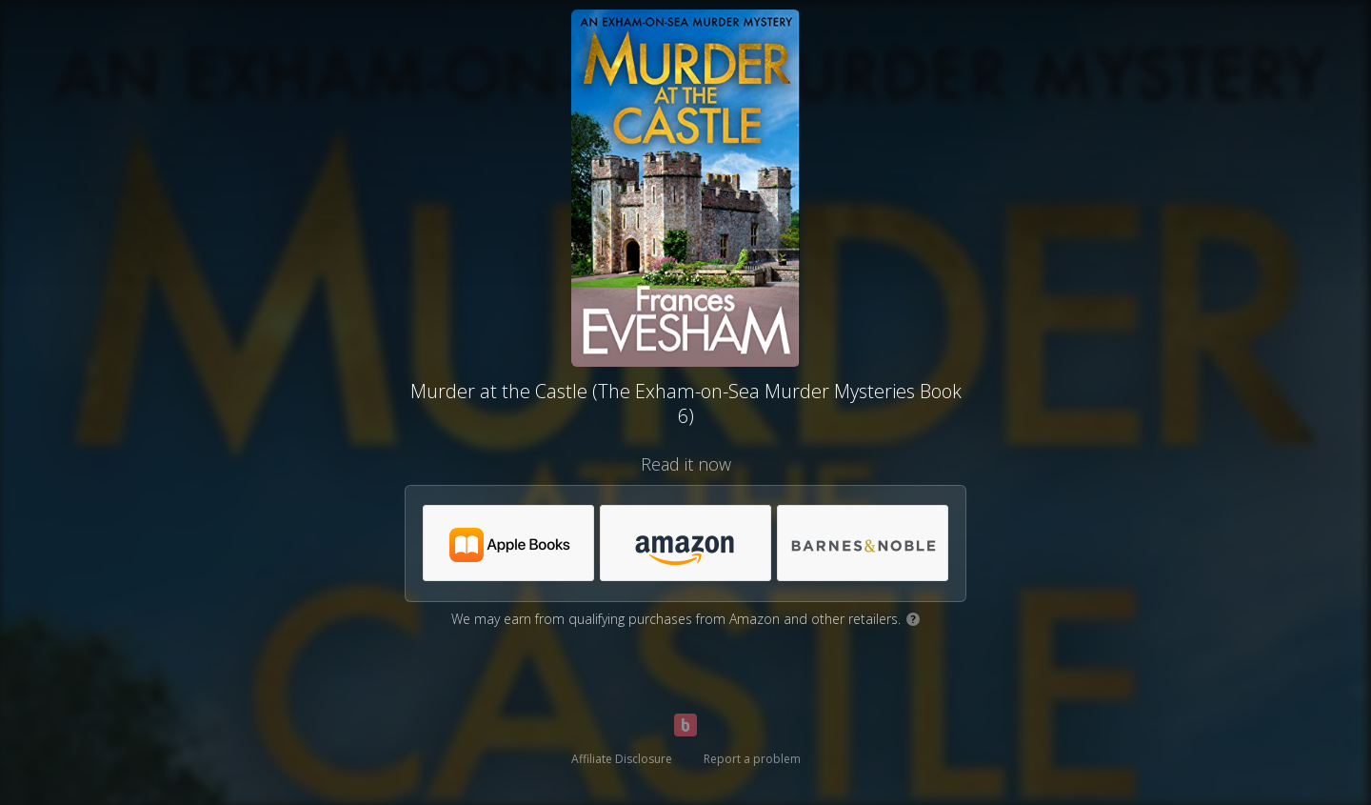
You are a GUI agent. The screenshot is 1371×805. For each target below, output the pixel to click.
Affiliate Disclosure (621, 759)
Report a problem (752, 759)
